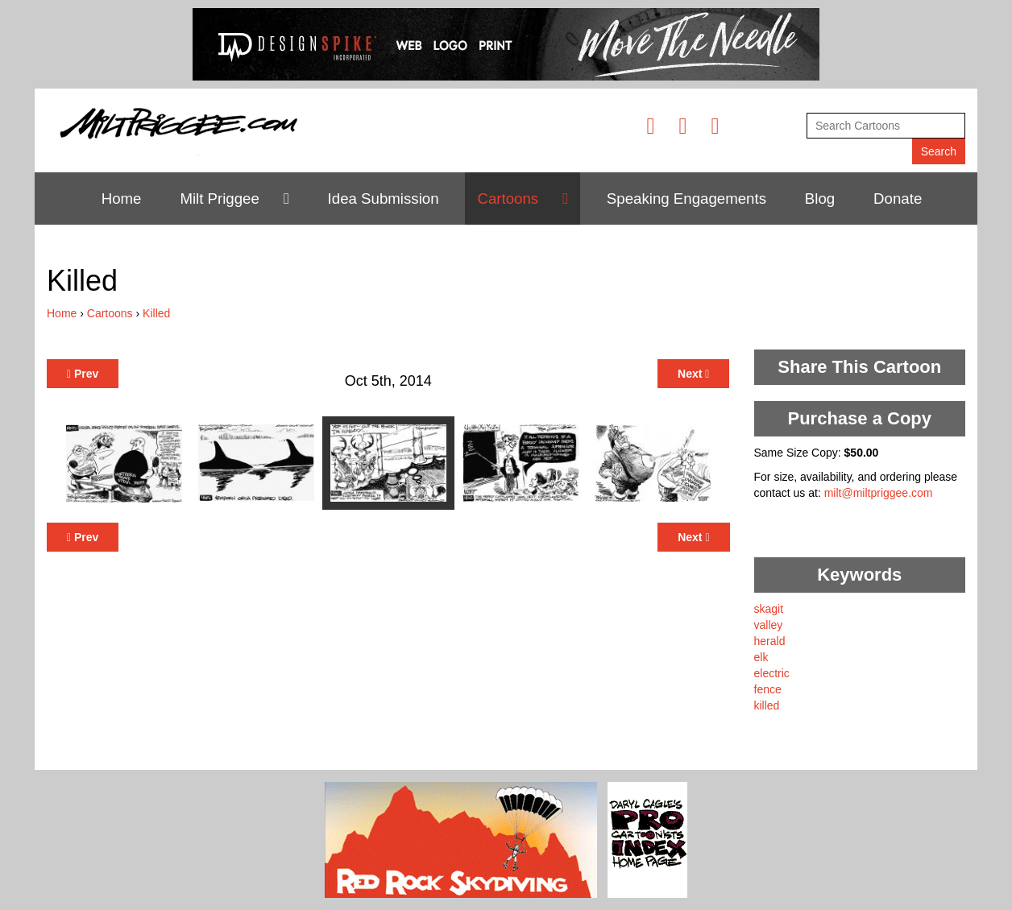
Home (122, 198)
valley (768, 624)
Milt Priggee (219, 198)
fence (768, 689)
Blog (820, 198)
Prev (82, 373)
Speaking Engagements (686, 198)
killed (767, 705)
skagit (769, 608)
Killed (156, 313)
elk (761, 657)
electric (772, 673)
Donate (897, 198)
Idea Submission (383, 198)
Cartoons (507, 198)
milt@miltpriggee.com (878, 492)
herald (770, 641)
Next (693, 373)
